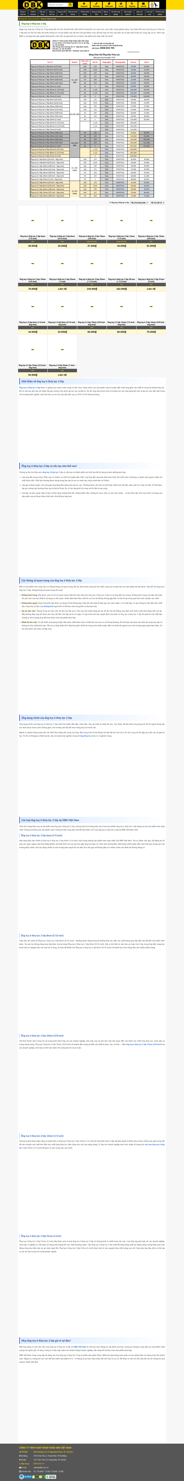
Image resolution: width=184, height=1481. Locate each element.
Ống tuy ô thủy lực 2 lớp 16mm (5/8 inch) (151, 237)
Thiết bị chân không (84, 13)
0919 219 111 (39, 1464)
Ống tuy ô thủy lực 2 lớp (29, 387)
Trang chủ (23, 19)
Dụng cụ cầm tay (52, 13)
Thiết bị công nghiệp (159, 13)
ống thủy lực (85, 736)
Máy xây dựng (42, 13)
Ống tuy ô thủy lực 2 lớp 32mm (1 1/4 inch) (92, 280)
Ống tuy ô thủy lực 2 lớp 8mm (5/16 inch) (62, 237)
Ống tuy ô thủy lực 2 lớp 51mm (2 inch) (151, 280)
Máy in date (106, 13)
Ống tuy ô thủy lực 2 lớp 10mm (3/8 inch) (92, 237)
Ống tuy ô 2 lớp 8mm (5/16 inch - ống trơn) (62, 323)
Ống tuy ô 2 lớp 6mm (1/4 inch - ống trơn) (32, 323)
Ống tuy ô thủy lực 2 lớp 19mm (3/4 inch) (33, 280)
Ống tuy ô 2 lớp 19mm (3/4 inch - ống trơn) (33, 366)
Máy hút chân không (72, 13)
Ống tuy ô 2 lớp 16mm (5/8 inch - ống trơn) (151, 323)
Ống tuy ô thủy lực (33, 19)
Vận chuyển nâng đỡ (128, 13)
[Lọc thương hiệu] (139, 203)
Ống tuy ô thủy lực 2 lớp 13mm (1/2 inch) (121, 237)
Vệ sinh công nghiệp (115, 13)
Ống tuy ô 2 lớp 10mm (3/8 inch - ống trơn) (92, 323)
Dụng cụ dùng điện (96, 13)
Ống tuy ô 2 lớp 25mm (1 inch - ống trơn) (62, 366)
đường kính (49, 606)
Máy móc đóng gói (140, 13)
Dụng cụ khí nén (62, 13)
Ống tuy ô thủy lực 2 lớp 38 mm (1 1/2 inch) (121, 280)
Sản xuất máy (149, 13)
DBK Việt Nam (80, 1347)
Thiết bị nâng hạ (33, 13)
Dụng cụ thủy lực (23, 13)
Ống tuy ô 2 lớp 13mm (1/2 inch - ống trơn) (121, 323)
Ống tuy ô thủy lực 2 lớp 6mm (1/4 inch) (32, 237)
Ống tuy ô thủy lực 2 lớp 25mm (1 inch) (62, 280)
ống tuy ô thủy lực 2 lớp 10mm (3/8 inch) (143, 1044)
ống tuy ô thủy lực (50, 472)
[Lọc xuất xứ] (157, 203)
